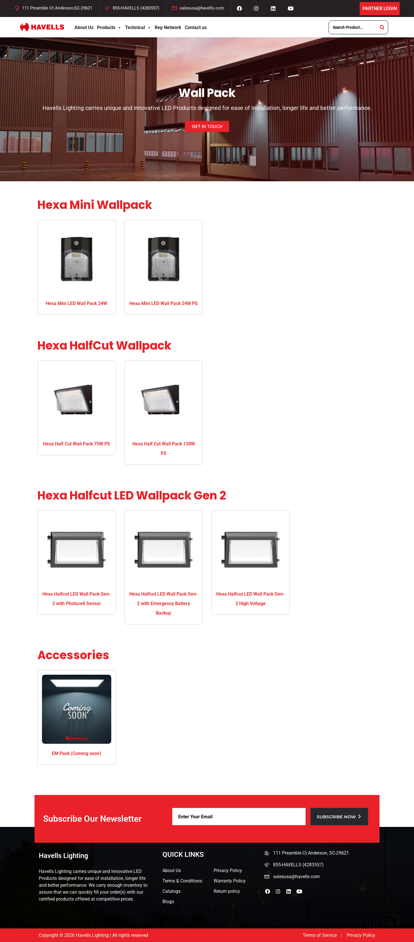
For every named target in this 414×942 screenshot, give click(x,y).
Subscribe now (339, 816)
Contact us (196, 27)
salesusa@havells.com (202, 8)
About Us (83, 27)
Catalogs (171, 891)
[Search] (382, 27)
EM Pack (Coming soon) (76, 753)
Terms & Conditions (182, 881)
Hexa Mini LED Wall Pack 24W (76, 303)
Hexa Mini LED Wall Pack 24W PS (163, 303)
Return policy (227, 891)
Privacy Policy (228, 870)
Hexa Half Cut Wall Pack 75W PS (76, 444)
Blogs (168, 901)
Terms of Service (320, 935)
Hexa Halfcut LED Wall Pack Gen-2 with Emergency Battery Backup (163, 603)
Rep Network (168, 27)
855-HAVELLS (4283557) (136, 8)
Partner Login (380, 8)
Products (109, 27)
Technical (138, 27)
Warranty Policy (230, 881)
